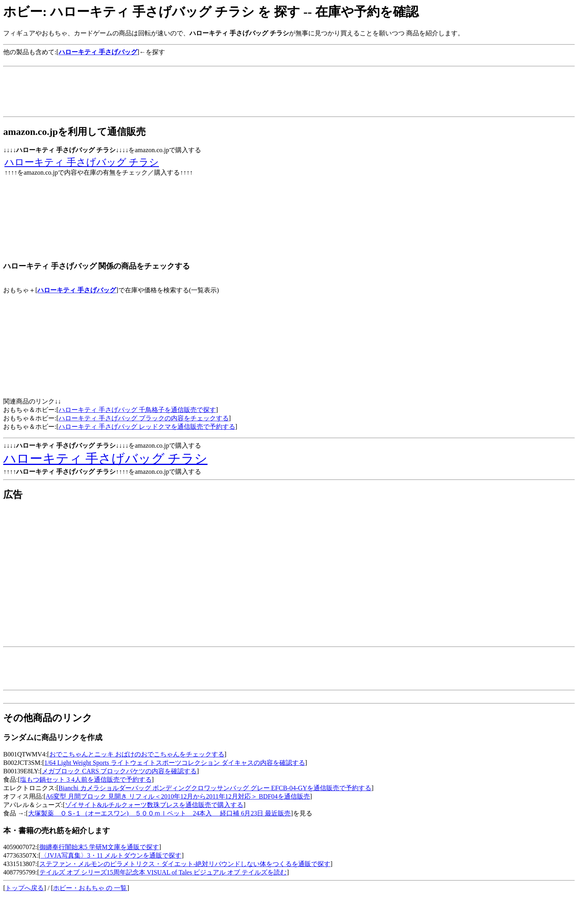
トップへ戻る (24, 888)
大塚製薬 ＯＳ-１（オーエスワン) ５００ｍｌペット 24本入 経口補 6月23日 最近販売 (159, 813)
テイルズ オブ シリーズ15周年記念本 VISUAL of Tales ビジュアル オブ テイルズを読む (163, 872)
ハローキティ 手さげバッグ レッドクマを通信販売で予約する (147, 426)
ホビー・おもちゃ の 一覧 (90, 888)
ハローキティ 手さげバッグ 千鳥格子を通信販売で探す (137, 409)
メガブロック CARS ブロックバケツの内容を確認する (119, 771)
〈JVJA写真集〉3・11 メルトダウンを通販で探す (111, 855)
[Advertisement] (149, 60)
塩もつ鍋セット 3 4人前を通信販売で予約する (86, 779)
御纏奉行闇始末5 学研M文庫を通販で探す (99, 847)
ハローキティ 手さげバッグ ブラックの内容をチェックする (144, 418)
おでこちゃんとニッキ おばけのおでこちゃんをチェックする (136, 754)
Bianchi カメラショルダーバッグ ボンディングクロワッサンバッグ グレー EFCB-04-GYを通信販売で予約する (215, 788)
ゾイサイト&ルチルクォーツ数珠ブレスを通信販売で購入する (154, 804)
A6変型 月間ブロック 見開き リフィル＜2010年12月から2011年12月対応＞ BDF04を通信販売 (178, 796)
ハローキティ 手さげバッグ (76, 290)
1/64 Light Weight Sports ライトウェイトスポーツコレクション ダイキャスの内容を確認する (174, 762)
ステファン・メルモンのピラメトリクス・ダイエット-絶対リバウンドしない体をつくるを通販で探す (184, 863)
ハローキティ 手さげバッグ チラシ (81, 162)
